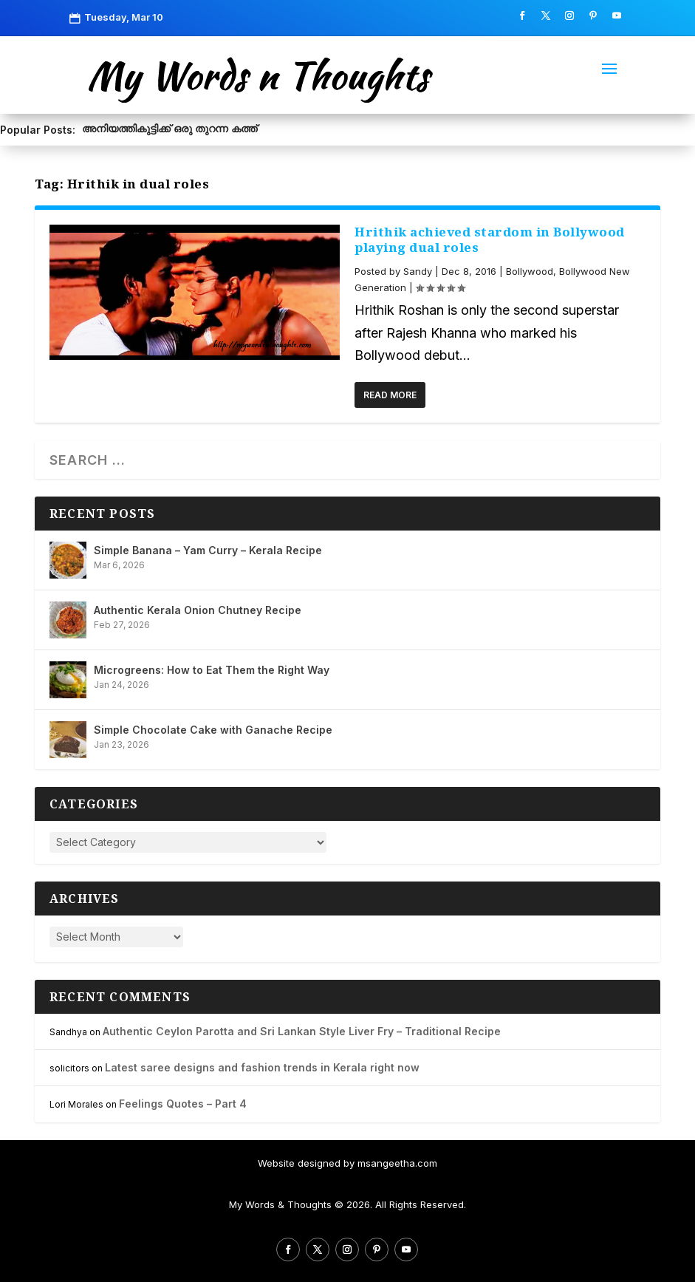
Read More (390, 394)
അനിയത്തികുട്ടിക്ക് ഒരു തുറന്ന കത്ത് (169, 128)
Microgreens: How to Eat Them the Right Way (211, 670)
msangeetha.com (397, 1163)
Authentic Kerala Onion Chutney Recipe (197, 610)
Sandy (417, 271)
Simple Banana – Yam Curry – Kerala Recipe (208, 550)
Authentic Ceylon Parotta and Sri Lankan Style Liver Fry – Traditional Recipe (302, 1031)
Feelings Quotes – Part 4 (183, 1103)
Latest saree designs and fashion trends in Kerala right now (262, 1067)
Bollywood (529, 271)
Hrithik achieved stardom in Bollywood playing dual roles (490, 239)
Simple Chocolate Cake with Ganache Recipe (213, 729)
